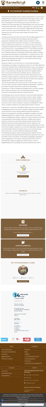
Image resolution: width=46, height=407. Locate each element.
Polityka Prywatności (23, 399)
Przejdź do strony (23, 188)
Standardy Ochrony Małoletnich (33, 363)
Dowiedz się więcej (23, 242)
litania (30, 286)
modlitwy (23, 286)
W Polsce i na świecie (7, 359)
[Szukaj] (42, 8)
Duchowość (28, 361)
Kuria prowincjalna (7, 349)
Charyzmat (4, 354)
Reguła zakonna (6, 356)
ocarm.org (4, 371)
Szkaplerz (27, 354)
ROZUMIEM (22, 404)
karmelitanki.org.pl (7, 373)
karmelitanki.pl (5, 375)
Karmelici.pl (13, 3)
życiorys (16, 286)
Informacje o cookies (23, 401)
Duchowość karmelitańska (24, 11)
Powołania (27, 349)
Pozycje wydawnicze (30, 359)
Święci (26, 352)
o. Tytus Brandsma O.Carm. (32, 356)
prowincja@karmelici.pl (7, 7)
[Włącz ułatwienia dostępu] (38, 2)
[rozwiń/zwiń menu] (43, 3)
